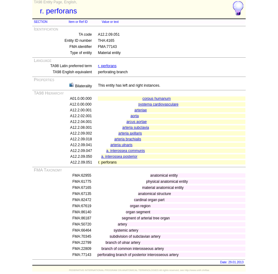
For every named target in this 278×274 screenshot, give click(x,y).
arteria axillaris (130, 133)
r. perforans (107, 66)
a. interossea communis (125, 151)
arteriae (140, 110)
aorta (134, 116)
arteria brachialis (127, 139)
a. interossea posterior (119, 156)
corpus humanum (156, 98)
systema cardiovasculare (158, 104)
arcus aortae (137, 122)
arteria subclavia (135, 127)
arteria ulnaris (121, 145)
